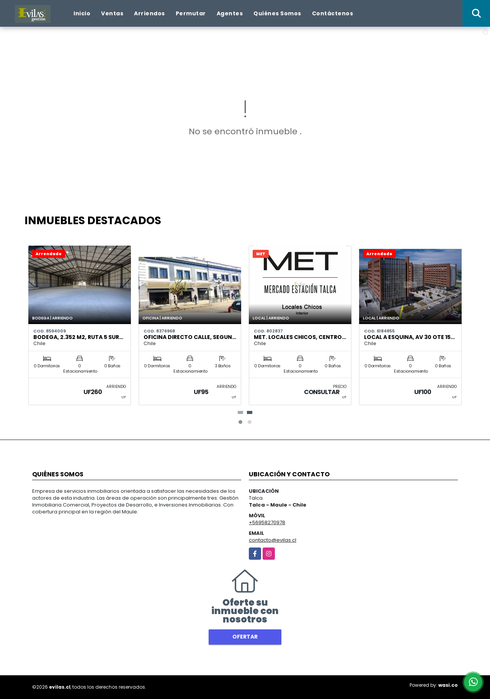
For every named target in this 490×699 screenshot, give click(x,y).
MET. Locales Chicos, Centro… (300, 337)
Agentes (230, 13)
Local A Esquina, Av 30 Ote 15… (409, 337)
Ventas (112, 13)
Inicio (82, 13)
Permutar (191, 13)
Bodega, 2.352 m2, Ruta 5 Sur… (78, 337)
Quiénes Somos (277, 13)
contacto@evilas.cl (272, 540)
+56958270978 (267, 522)
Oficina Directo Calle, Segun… (190, 337)
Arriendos (149, 13)
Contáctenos (332, 13)
